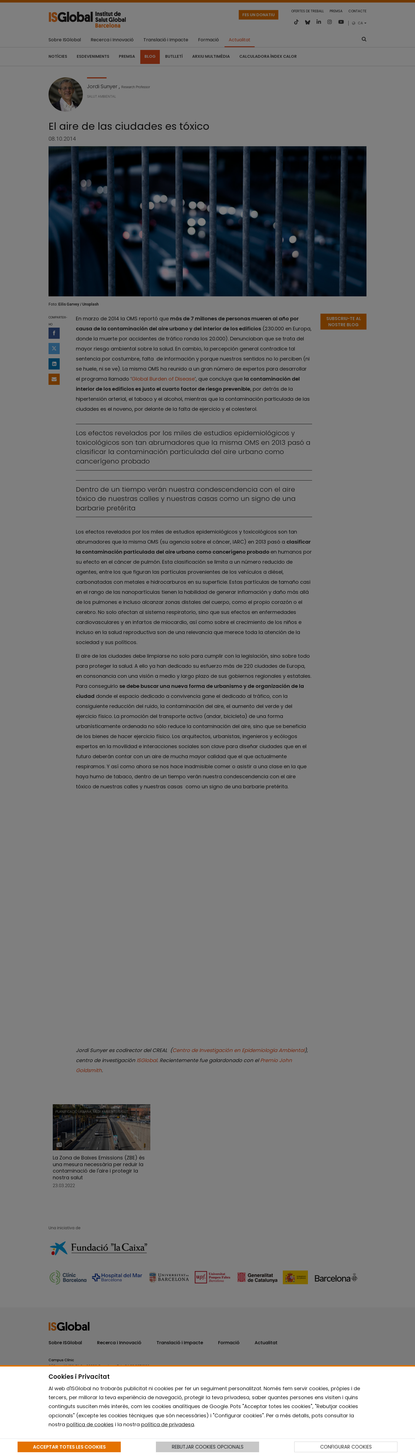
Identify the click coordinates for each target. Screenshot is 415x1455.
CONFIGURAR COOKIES (346, 1447)
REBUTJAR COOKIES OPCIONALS (207, 1447)
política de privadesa (167, 1424)
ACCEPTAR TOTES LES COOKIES (69, 1447)
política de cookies (90, 1424)
